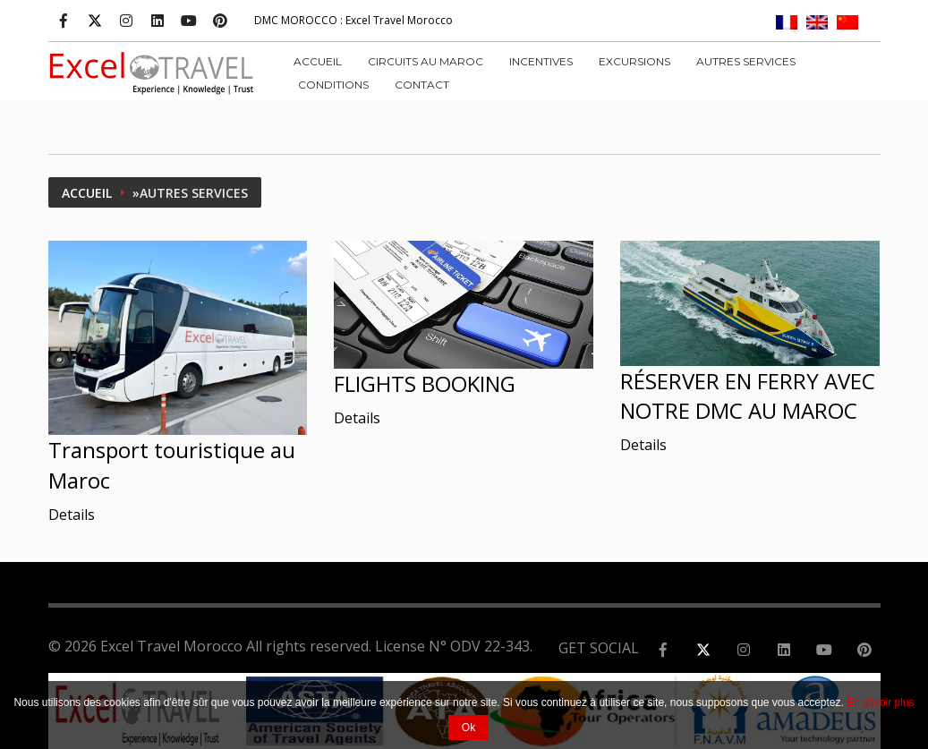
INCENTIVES (541, 61)
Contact (422, 84)
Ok (468, 727)
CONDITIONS (333, 84)
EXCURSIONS (634, 61)
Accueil (318, 61)
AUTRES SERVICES (746, 61)
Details (71, 514)
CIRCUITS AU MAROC (425, 61)
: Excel (353, 20)
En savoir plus (880, 702)
